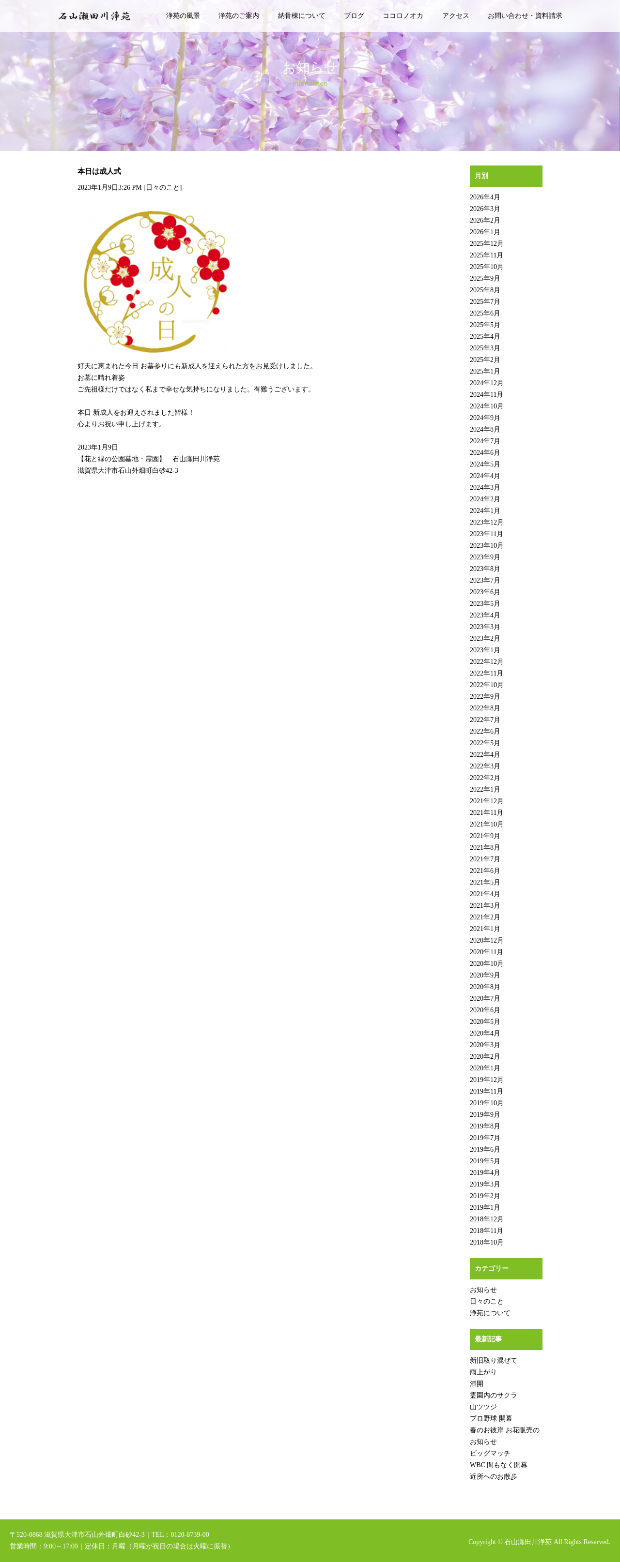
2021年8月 (485, 847)
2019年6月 (485, 1149)
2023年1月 (485, 650)
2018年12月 (487, 1219)
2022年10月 (487, 685)
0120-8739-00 (189, 1534)
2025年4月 (485, 336)
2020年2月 (485, 1056)
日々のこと (163, 187)
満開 (476, 1383)
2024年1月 (485, 510)
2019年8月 (485, 1126)
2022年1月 (485, 789)
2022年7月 (485, 719)
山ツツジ (483, 1407)
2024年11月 (486, 394)
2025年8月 (485, 290)
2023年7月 (485, 580)
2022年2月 (485, 777)
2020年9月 (485, 975)
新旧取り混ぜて (493, 1360)
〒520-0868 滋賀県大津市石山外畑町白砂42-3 (77, 1534)
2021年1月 (485, 928)
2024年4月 (485, 476)
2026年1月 (485, 232)
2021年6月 (485, 870)
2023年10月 (487, 545)
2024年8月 (485, 429)
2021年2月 (485, 917)
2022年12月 (487, 661)
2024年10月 (487, 406)
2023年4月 (485, 615)
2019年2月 (485, 1196)
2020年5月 (485, 1021)
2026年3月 (485, 208)
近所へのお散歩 (493, 1476)
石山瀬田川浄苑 (528, 1542)
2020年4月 (485, 1033)
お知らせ (483, 1289)
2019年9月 (485, 1114)
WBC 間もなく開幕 (498, 1465)
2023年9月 (485, 557)
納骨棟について (302, 15)
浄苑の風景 (183, 15)
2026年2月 (485, 220)
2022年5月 (485, 743)
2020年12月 (487, 940)
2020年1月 (485, 1068)
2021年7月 (485, 859)
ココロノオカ (403, 15)
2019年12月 (487, 1079)
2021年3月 (485, 905)
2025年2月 (485, 359)
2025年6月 (485, 313)
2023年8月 (485, 568)
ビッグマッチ (490, 1453)
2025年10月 (487, 266)
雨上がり (483, 1372)
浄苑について (490, 1313)
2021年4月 (485, 894)
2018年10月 (487, 1242)
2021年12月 (487, 801)
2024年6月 (485, 452)
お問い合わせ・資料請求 (525, 15)
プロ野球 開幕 (491, 1418)
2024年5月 (485, 464)
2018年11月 (486, 1230)
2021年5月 (485, 882)
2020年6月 (485, 1010)
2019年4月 (485, 1172)
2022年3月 (485, 766)
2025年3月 (485, 348)
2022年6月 (485, 731)
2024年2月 (485, 499)
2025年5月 (485, 325)
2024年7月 (485, 441)
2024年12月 (487, 383)
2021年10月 (487, 824)
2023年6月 (485, 592)
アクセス (455, 15)
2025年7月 (485, 301)
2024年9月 (485, 417)
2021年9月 (485, 836)
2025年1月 (485, 371)
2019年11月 (486, 1091)
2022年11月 (486, 673)
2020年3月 (485, 1045)
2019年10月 (487, 1103)
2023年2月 (485, 638)
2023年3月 (485, 627)
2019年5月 (485, 1161)
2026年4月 (485, 197)
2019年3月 (485, 1184)
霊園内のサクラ (493, 1395)
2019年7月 (485, 1137)
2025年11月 (486, 255)
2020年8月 (485, 987)
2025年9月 (485, 278)
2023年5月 (485, 603)
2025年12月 (487, 243)
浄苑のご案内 (238, 15)
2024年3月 (485, 487)
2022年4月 (485, 754)
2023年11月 (486, 534)
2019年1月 (485, 1207)
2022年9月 (485, 696)
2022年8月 (485, 708)
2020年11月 (486, 952)
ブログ (354, 15)
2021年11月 (486, 812)
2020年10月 (487, 963)
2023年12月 (487, 522)
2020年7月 (485, 998)
